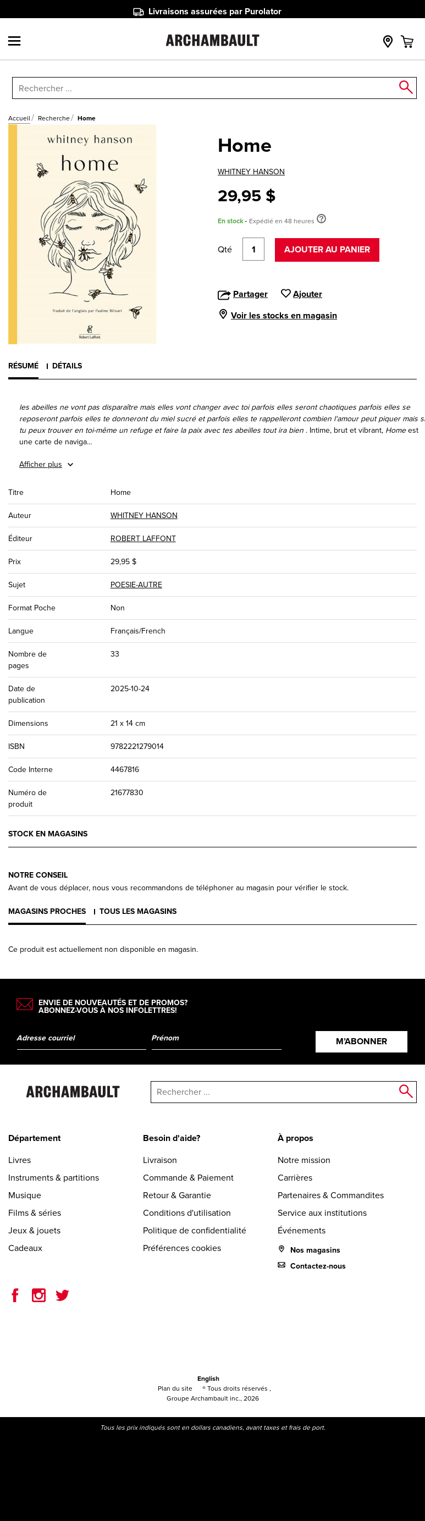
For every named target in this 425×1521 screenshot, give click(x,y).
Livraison (160, 1160)
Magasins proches (47, 911)
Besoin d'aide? (171, 1138)
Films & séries (34, 1212)
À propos (295, 1138)
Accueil (19, 118)
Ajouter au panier (327, 249)
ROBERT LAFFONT (143, 538)
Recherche (54, 118)
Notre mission (304, 1160)
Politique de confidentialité (194, 1230)
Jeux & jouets (34, 1230)
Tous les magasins (138, 911)
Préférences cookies (182, 1248)
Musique (24, 1195)
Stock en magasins (47, 834)
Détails (67, 366)
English (208, 1379)
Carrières (295, 1177)
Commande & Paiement (188, 1177)
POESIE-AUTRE (136, 585)
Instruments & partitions (53, 1177)
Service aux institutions (322, 1212)
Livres (19, 1160)
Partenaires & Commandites (331, 1195)
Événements (301, 1230)
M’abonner (361, 1041)
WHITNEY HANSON (251, 172)
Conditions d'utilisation (187, 1212)
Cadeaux (25, 1248)
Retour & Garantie (177, 1195)
